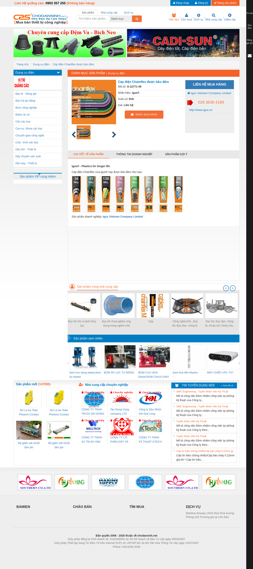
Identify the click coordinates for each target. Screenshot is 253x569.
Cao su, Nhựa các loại (28, 128)
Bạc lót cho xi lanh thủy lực (82, 323)
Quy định (250, 26)
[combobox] (131, 18)
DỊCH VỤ (193, 507)
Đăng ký (201, 2)
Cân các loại (22, 121)
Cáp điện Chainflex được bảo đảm (73, 64)
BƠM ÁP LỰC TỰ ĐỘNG (119, 372)
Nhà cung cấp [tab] (109, 12)
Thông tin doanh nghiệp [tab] (134, 154)
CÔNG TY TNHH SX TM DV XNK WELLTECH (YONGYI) (92, 440)
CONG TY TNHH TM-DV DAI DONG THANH (93, 412)
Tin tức (249, 13)
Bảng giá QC (249, 41)
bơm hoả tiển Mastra (185, 372)
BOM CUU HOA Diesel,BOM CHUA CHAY (153, 374)
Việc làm (174, 17)
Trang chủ (22, 64)
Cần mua (186, 17)
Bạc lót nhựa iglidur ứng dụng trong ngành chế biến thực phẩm (116, 324)
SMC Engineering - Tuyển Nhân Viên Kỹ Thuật (202, 391)
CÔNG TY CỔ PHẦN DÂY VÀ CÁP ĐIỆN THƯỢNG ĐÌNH (120, 440)
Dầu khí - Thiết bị (25, 149)
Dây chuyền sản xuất (28, 156)
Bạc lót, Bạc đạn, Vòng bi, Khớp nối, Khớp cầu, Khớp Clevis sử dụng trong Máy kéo (219, 324)
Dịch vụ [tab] (128, 12)
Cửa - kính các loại (26, 142)
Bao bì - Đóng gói (26, 93)
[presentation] (226, 288)
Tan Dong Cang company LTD (119, 411)
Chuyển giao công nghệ (29, 135)
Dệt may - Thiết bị (26, 163)
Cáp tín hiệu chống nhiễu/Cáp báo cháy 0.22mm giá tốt (206, 451)
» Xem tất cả (227, 385)
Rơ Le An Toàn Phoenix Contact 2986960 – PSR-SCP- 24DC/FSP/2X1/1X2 (29, 413)
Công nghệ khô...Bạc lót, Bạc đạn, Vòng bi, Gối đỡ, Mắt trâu (185, 324)
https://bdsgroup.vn (121, 552)
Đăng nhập (181, 2)
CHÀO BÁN (82, 507)
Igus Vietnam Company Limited (209, 93)
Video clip (230, 17)
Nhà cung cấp (213, 17)
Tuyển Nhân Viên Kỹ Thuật (191, 421)
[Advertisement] (153, 253)
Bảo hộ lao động (25, 100)
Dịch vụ (198, 17)
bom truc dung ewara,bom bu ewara (85, 374)
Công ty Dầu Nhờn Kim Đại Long (150, 411)
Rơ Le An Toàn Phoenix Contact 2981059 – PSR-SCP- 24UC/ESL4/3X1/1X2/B (59, 413)
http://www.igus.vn (200, 109)
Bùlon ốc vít (22, 114)
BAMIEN (23, 507)
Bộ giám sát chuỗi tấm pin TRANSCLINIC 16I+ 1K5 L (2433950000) (59, 445)
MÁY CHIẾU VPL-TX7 (220, 372)
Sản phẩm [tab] (88, 12)
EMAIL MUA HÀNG (144, 114)
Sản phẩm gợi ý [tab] (176, 154)
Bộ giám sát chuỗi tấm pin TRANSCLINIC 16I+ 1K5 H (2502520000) (29, 445)
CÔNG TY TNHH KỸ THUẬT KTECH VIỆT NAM (150, 440)
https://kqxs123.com (145, 552)
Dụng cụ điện (41, 64)
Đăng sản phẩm (225, 2)
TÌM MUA (136, 507)
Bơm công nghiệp (26, 107)
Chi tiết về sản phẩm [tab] (89, 154)
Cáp (150, 321)
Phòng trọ (102, 552)
